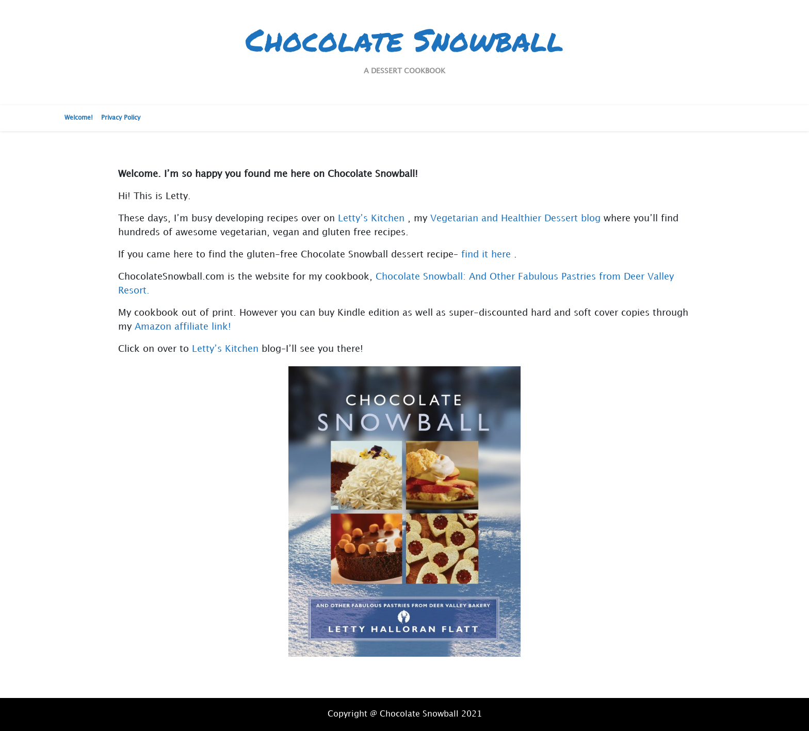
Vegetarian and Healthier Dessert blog (515, 218)
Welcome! (78, 118)
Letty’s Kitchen (371, 218)
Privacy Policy (120, 118)
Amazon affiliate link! (183, 326)
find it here (486, 254)
